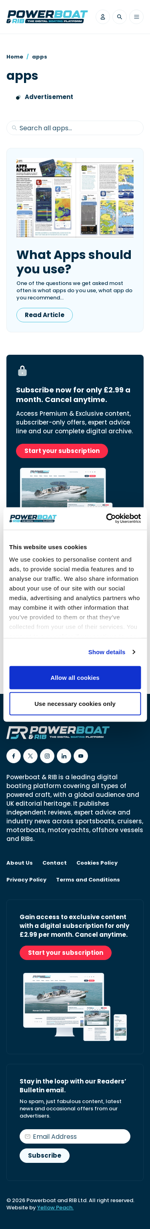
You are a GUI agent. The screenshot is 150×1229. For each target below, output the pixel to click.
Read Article (44, 315)
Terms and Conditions (88, 879)
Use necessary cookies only (75, 703)
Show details (107, 652)
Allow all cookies (75, 677)
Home (14, 57)
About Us (19, 863)
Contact (54, 863)
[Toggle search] (119, 17)
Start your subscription (62, 451)
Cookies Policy (97, 863)
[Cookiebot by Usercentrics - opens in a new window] (107, 518)
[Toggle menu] (136, 17)
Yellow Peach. (55, 1207)
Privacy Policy (26, 879)
